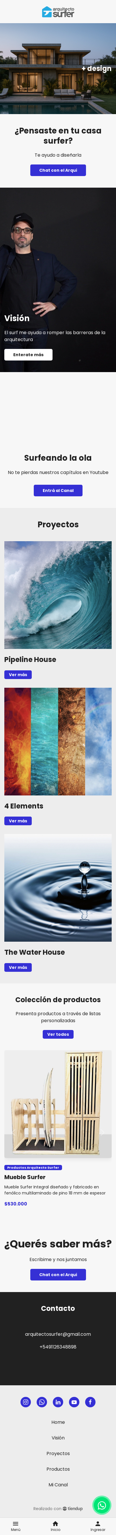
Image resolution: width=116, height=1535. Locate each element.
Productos (58, 1469)
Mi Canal (58, 1484)
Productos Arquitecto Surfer (33, 1167)
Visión (58, 1438)
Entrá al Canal (58, 490)
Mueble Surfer (25, 1177)
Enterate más (28, 355)
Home (58, 1422)
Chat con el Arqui (58, 170)
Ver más (18, 675)
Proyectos (58, 1453)
